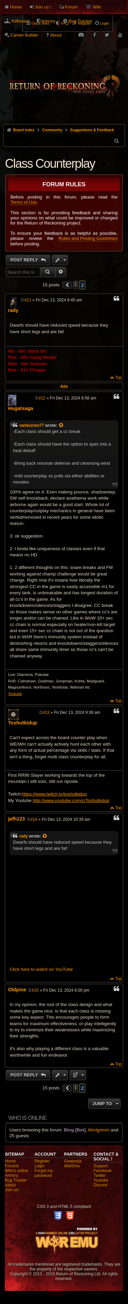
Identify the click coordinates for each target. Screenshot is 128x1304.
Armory (48, 21)
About (55, 35)
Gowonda (73, 1161)
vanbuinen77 (31, 425)
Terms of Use (23, 202)
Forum (71, 7)
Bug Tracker (80, 21)
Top (118, 377)
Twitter (99, 1175)
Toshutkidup (22, 722)
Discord (101, 1185)
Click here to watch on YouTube (41, 969)
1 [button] (75, 285)
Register (42, 1161)
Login (39, 1166)
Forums (12, 1166)
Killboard (20, 21)
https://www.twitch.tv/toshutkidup (54, 794)
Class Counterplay (50, 164)
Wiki (97, 7)
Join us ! (43, 7)
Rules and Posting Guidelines (88, 238)
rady (13, 310)
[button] (67, 285)
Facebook (103, 1170)
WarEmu (72, 1166)
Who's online (16, 1170)
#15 (35, 990)
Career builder (24, 35)
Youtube (15, 694)
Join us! (12, 1189)
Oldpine (17, 989)
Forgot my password (43, 1173)
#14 (33, 819)
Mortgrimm (99, 1129)
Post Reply (24, 259)
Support (101, 1166)
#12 (42, 398)
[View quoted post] (61, 425)
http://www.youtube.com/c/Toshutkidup (71, 800)
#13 (46, 712)
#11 (27, 300)
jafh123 (16, 818)
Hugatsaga (20, 408)
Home (16, 7)
